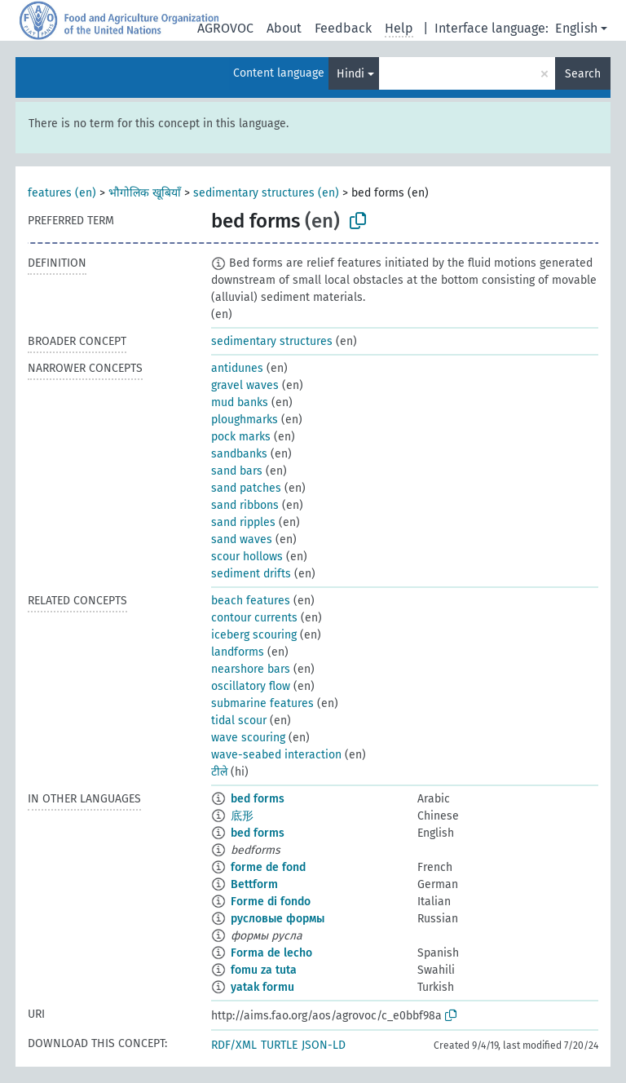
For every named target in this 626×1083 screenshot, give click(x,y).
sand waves (241, 539)
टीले (219, 772)
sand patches (246, 488)
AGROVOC (225, 28)
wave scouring (248, 738)
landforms (237, 652)
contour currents (254, 618)
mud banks (239, 402)
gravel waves (245, 385)
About (284, 28)
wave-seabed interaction (276, 755)
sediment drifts (251, 574)
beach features (250, 601)
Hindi (350, 74)
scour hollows (247, 557)
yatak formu (262, 987)
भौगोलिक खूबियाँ (144, 193)
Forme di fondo (271, 901)
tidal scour (239, 720)
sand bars (236, 471)
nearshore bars (250, 669)
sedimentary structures (272, 341)
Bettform (254, 884)
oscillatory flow (250, 686)
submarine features (262, 703)
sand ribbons (245, 505)
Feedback (343, 28)
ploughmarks (244, 420)
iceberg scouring (254, 635)
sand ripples (243, 522)
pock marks (241, 437)
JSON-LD (324, 1045)
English (576, 28)
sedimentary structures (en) (266, 193)
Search (583, 74)
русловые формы (277, 919)
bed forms (257, 799)
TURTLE (279, 1045)
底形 (242, 816)
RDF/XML (234, 1045)
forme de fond (268, 867)
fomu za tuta (264, 970)
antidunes (237, 368)
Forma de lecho (271, 953)
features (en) (62, 193)
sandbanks (239, 454)
